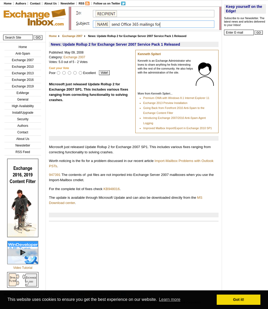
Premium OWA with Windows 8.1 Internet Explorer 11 (176, 97)
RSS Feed (22, 152)
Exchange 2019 (23, 86)
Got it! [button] (238, 299)
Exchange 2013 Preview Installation (165, 102)
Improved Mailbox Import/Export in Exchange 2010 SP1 (177, 128)
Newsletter (68, 3)
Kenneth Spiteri (149, 54)
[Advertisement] (245, 117)
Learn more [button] (169, 299)
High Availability (23, 106)
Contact (35, 3)
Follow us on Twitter (106, 3)
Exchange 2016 (23, 80)
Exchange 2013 (23, 73)
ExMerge (22, 93)
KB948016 (111, 189)
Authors (20, 3)
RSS (81, 3)
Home (8, 3)
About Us (50, 3)
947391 (54, 175)
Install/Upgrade (23, 112)
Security (22, 119)
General (23, 99)
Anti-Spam (22, 53)
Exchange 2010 (23, 67)
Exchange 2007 (23, 60)
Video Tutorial (22, 268)
